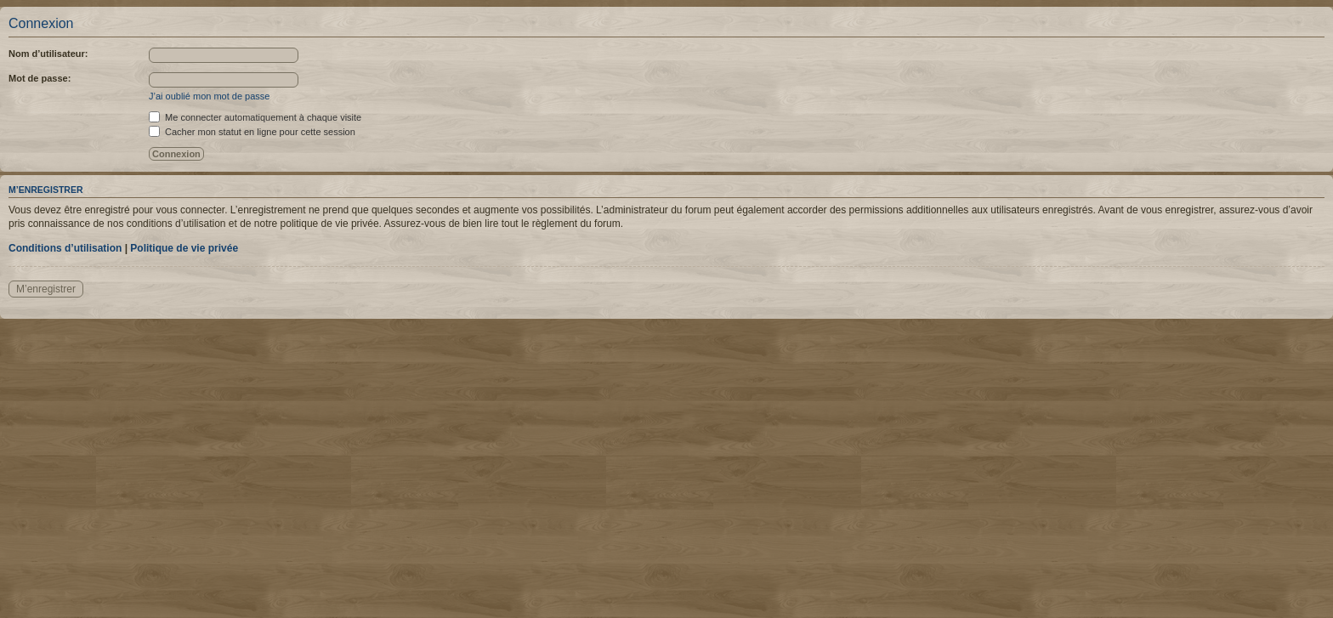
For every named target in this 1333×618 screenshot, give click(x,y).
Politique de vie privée (184, 248)
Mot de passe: (40, 78)
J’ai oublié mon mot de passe (209, 96)
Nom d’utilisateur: (48, 53)
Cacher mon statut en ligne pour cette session (252, 132)
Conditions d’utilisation (65, 248)
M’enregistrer (46, 289)
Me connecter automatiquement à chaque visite (255, 117)
